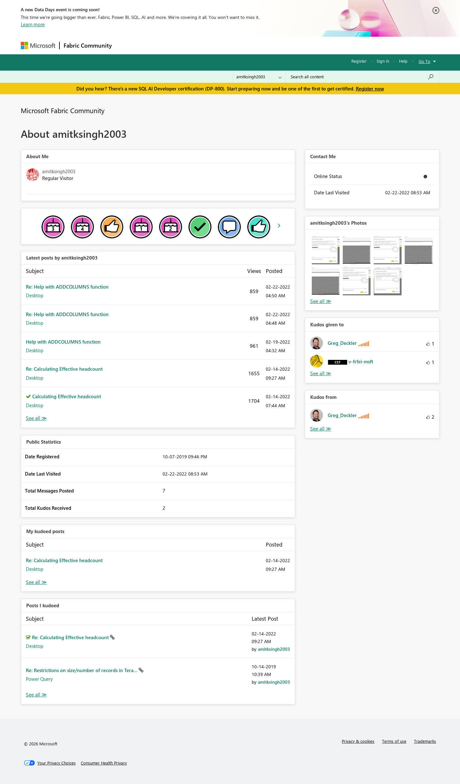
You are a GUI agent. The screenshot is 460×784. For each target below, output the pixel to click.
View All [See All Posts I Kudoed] (36, 694)
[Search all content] (362, 77)
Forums (126, 45)
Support (289, 45)
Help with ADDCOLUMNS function (63, 341)
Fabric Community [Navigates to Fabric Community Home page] (88, 45)
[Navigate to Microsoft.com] (38, 45)
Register (359, 61)
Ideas (181, 45)
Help (403, 61)
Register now (370, 88)
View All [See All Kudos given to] (320, 373)
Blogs (238, 45)
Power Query (39, 679)
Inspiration (154, 45)
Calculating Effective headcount (66, 396)
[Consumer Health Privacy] (104, 763)
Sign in (383, 61)
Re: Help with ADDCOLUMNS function (67, 286)
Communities (209, 45)
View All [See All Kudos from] (320, 428)
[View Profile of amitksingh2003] (274, 649)
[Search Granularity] (259, 77)
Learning (262, 45)
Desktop (34, 295)
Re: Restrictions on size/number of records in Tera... (82, 670)
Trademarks (425, 741)
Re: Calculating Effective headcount (64, 369)
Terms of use (394, 741)
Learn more (33, 24)
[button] (326, 250)
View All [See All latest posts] (36, 418)
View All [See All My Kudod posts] (36, 582)
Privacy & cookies (358, 741)
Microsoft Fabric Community (62, 110)
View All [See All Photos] (320, 301)
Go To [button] (424, 61)
